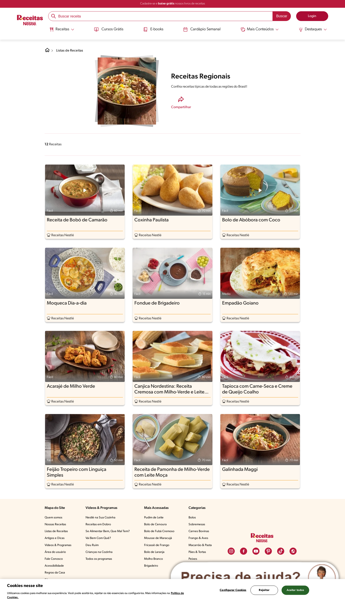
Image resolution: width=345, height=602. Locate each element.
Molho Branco (153, 559)
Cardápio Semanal (202, 29)
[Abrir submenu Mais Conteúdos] (260, 29)
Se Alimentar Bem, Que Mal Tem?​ (108, 531)
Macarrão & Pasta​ (200, 545)
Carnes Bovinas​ (199, 531)
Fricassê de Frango (156, 545)
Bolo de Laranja (154, 552)
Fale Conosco (54, 559)
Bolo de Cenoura (155, 524)
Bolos (192, 517)
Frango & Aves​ (198, 538)
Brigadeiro (151, 565)
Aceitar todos (295, 590)
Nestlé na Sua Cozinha (100, 517)
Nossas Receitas (55, 524)
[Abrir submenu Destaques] (313, 29)
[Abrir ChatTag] (254, 577)
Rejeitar (264, 590)
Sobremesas (197, 524)
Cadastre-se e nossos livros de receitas (172, 3)
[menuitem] (61, 31)
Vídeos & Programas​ (58, 545)
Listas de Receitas (69, 50)
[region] (172, 590)
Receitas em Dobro (98, 524)
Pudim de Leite (154, 517)
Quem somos (53, 517)
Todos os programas (99, 559)
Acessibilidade (54, 565)
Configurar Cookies (233, 590)
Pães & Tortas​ (197, 552)
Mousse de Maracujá (158, 538)
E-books (153, 29)
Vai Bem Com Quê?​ (98, 538)
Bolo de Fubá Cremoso (159, 531)
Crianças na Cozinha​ (99, 552)
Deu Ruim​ (92, 545)
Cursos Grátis (108, 29)
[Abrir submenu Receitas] (61, 29)
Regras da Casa (55, 572)
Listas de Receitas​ (56, 531)
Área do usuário (55, 552)
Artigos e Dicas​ (55, 538)
